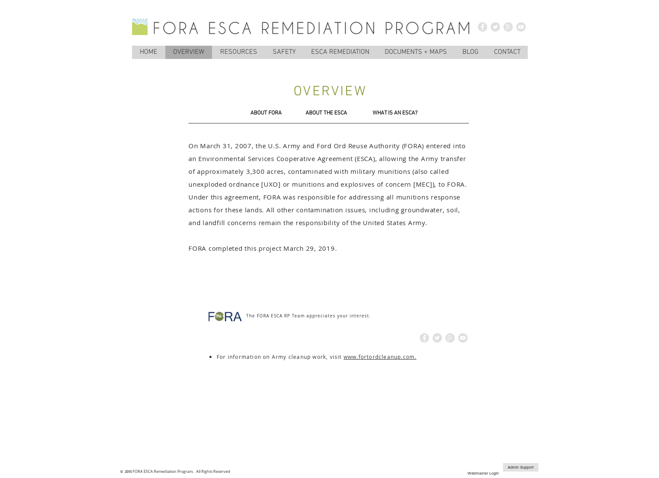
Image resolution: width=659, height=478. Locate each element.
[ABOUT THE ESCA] (326, 113)
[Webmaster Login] (483, 473)
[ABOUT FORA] (266, 113)
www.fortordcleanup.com (379, 356)
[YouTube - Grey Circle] (521, 27)
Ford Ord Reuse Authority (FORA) (370, 145)
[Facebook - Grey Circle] (482, 27)
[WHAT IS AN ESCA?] (395, 113)
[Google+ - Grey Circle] (508, 27)
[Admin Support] (520, 467)
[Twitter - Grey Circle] (495, 27)
